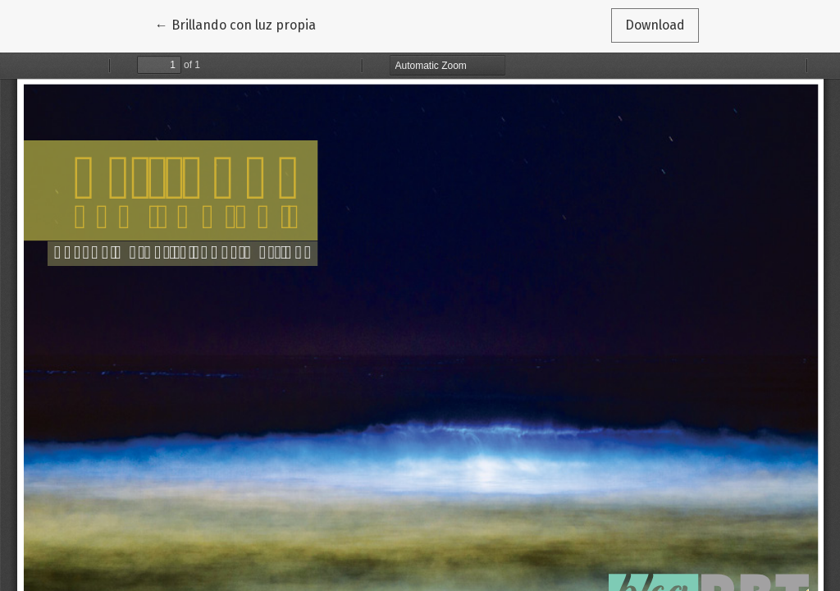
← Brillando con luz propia (235, 24)
